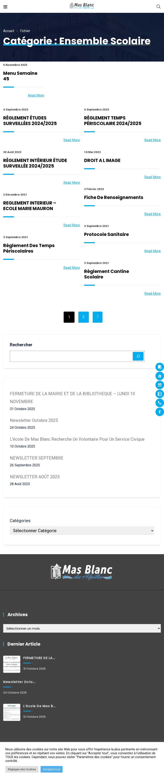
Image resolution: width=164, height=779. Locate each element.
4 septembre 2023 (15, 109)
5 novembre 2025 (15, 64)
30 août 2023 (12, 152)
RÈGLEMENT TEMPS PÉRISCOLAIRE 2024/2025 (112, 121)
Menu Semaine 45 (20, 76)
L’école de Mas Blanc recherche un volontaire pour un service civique (77, 439)
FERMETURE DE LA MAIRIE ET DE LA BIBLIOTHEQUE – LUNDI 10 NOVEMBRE (39, 658)
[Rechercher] (138, 356)
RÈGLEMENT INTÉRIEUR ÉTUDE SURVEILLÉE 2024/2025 (35, 163)
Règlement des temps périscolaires (29, 248)
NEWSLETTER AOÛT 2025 (35, 476)
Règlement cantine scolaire (106, 274)
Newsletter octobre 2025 (34, 420)
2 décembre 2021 (15, 194)
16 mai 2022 (92, 152)
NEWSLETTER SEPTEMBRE (36, 458)
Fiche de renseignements (113, 197)
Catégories (20, 520)
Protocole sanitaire (106, 234)
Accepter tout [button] (51, 769)
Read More (36, 95)
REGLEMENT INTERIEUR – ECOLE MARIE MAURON (29, 206)
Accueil (8, 31)
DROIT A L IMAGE (102, 160)
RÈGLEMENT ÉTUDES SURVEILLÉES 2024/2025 (30, 121)
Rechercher (21, 344)
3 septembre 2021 (96, 226)
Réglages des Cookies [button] (22, 769)
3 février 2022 (94, 189)
